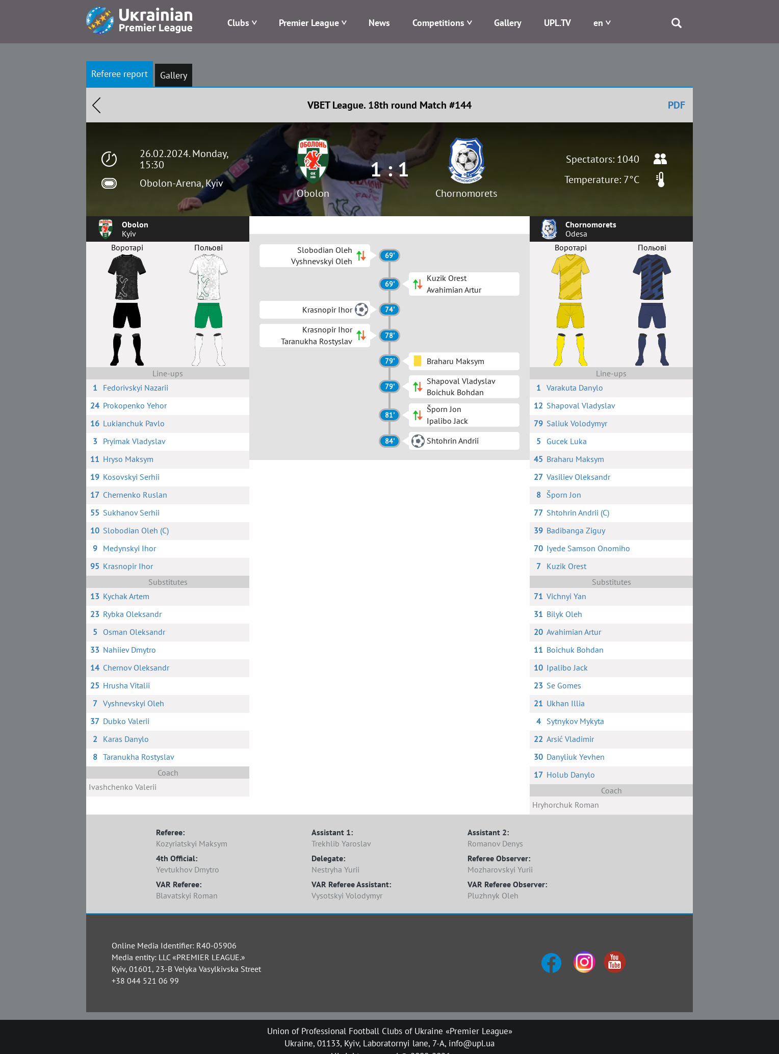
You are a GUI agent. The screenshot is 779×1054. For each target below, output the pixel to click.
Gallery (508, 23)
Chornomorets (466, 193)
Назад (96, 105)
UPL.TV (557, 23)
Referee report (119, 74)
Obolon (313, 193)
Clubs (238, 23)
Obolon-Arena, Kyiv (181, 183)
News (379, 23)
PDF (676, 105)
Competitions (438, 23)
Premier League (309, 23)
